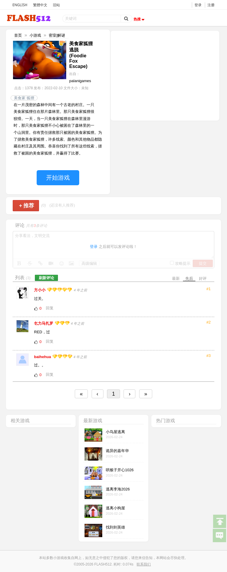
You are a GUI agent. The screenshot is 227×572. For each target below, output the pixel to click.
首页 (18, 35)
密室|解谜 (57, 35)
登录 (198, 4)
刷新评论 (46, 278)
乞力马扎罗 (44, 323)
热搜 (140, 19)
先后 (189, 278)
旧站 (56, 4)
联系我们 (144, 564)
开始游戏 (58, 177)
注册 (211, 4)
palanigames (80, 81)
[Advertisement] (165, 75)
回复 (49, 308)
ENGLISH (19, 4)
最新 (176, 278)
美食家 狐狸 (24, 98)
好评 (203, 278)
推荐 (26, 206)
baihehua (43, 357)
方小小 (40, 290)
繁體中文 (40, 4)
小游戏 (35, 35)
